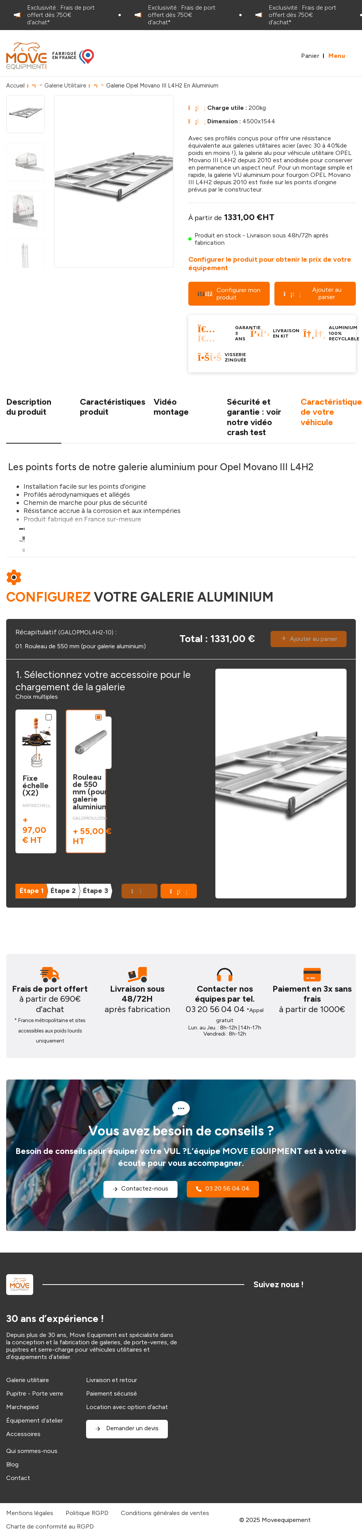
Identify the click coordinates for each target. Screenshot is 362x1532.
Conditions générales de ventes (165, 1513)
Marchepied (22, 1407)
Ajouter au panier (313, 293)
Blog (12, 1464)
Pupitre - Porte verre (34, 1393)
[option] (60, 15)
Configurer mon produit (229, 293)
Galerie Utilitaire (65, 85)
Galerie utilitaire (27, 1380)
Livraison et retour (111, 1380)
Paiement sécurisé (111, 1393)
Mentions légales (29, 1513)
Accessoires (23, 1434)
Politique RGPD (87, 1513)
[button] (179, 891)
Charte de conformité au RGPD (50, 1526)
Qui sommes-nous (32, 1451)
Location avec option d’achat (127, 1407)
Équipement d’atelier (34, 1420)
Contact (18, 1478)
